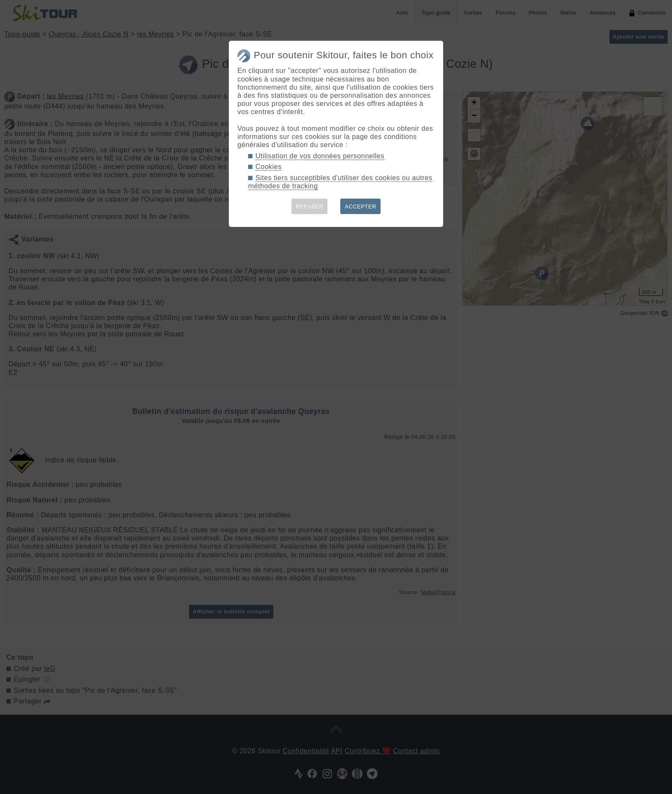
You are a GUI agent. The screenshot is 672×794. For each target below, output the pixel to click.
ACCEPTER (360, 206)
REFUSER (310, 206)
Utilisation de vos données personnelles (319, 156)
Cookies (268, 166)
